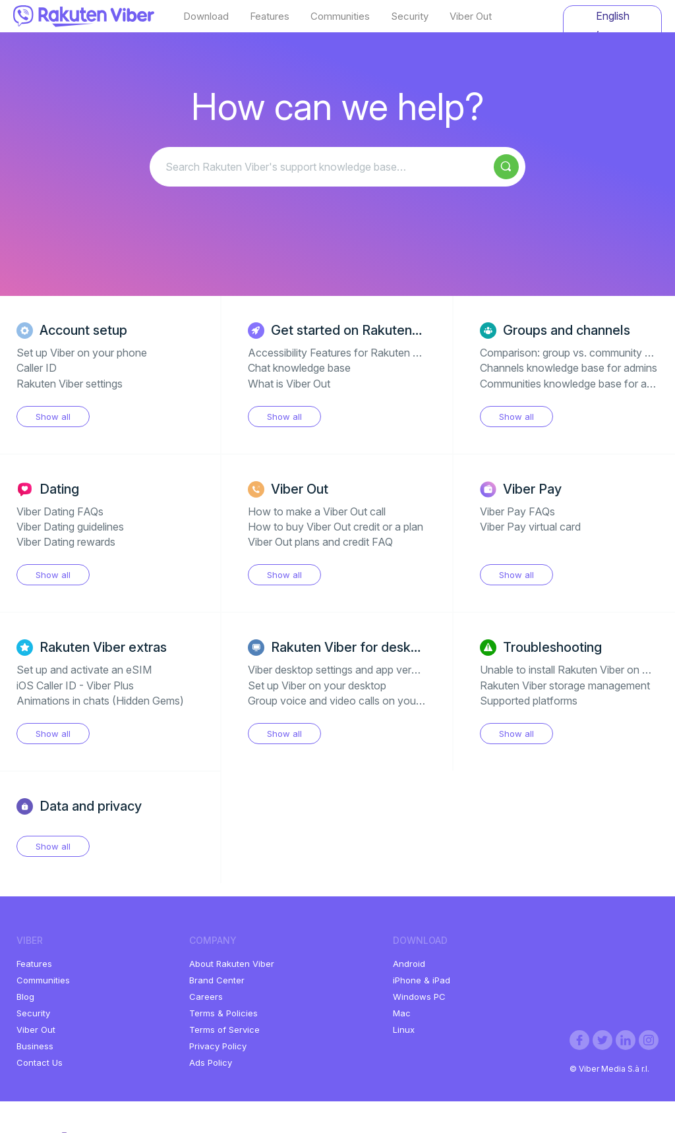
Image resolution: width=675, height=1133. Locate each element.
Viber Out (471, 16)
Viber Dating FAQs (59, 511)
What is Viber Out (289, 383)
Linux (404, 1029)
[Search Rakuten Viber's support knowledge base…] (337, 167)
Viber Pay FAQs (517, 511)
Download (206, 16)
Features (269, 16)
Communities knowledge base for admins (577, 383)
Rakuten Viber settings (69, 383)
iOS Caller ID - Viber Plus (75, 685)
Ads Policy (210, 1062)
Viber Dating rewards (65, 541)
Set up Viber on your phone (81, 352)
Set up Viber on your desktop (317, 685)
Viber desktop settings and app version (339, 669)
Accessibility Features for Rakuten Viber (342, 352)
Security (409, 16)
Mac (402, 1013)
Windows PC (419, 996)
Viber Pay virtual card (530, 526)
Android (409, 963)
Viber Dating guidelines (70, 526)
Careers (206, 996)
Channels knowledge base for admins (568, 367)
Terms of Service (224, 1029)
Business (34, 1046)
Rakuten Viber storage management (565, 685)
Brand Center (217, 980)
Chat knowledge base (299, 367)
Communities (340, 16)
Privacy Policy (218, 1046)
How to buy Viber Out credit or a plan (335, 526)
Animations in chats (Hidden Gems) (100, 700)
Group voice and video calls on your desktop (354, 700)
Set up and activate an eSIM (84, 669)
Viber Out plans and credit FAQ (320, 541)
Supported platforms (528, 700)
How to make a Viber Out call (317, 511)
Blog (25, 996)
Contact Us (39, 1062)
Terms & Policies (223, 1013)
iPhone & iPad (421, 980)
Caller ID (36, 367)
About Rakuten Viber (231, 963)
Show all (53, 416)
